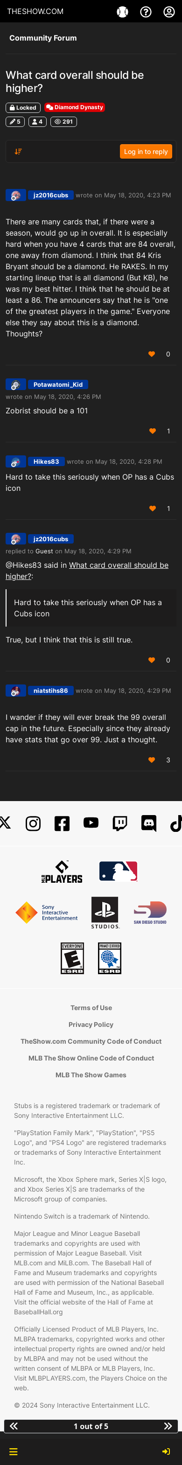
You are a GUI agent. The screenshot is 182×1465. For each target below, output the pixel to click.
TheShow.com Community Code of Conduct (91, 1041)
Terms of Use (91, 1008)
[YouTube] (91, 823)
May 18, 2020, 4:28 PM (128, 461)
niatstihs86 (51, 690)
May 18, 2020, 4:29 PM (98, 551)
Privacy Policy (91, 1024)
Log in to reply (146, 151)
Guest (44, 551)
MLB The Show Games (91, 1075)
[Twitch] (119, 823)
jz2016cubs (51, 195)
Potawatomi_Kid (58, 384)
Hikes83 (46, 461)
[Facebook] (62, 823)
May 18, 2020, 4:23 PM (137, 195)
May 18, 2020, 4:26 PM (67, 396)
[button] (13, 1452)
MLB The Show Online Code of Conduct (91, 1058)
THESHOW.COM (35, 11)
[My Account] (169, 11)
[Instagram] (33, 823)
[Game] (124, 11)
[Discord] (148, 823)
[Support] (147, 11)
